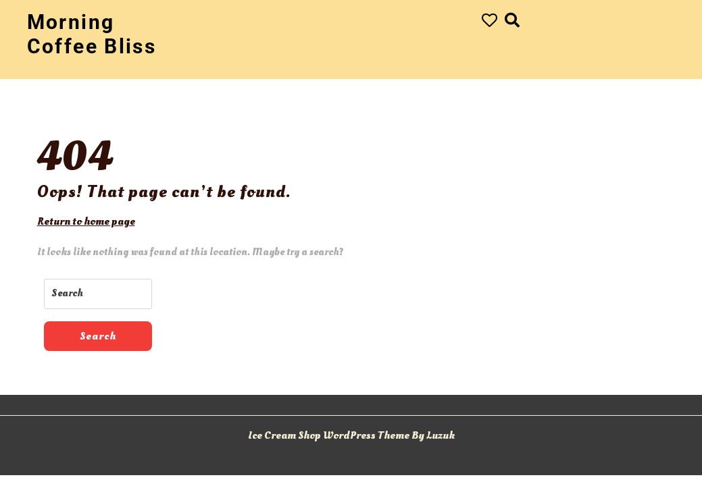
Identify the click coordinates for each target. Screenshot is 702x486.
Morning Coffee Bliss (92, 34)
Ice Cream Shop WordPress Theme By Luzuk (351, 435)
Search (98, 336)
